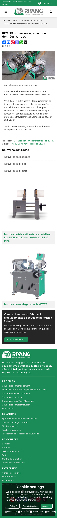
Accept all (46, 506)
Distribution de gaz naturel (15, 422)
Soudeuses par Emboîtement (16, 385)
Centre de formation (12, 458)
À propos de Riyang (11, 472)
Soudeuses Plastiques (13, 397)
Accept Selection (30, 506)
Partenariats (8, 480)
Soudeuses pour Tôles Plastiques (18, 401)
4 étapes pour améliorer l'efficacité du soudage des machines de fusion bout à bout (34, 140)
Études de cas (9, 476)
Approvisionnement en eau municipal (19, 418)
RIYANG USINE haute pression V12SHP (28, 143)
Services (6, 443)
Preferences (36, 511)
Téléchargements (10, 451)
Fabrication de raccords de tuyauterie (20, 433)
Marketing (50, 511)
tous (14, 20)
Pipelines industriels (11, 430)
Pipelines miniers (10, 426)
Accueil (6, 20)
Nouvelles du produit (29, 20)
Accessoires (8, 408)
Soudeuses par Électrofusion (16, 404)
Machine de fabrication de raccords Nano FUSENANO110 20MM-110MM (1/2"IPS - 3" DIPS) (27, 237)
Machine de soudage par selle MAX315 (25, 304)
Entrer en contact (16, 339)
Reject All (14, 506)
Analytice (23, 511)
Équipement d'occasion (13, 462)
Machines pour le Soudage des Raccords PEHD (24, 389)
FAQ (4, 455)
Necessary (11, 511)
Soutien (6, 447)
